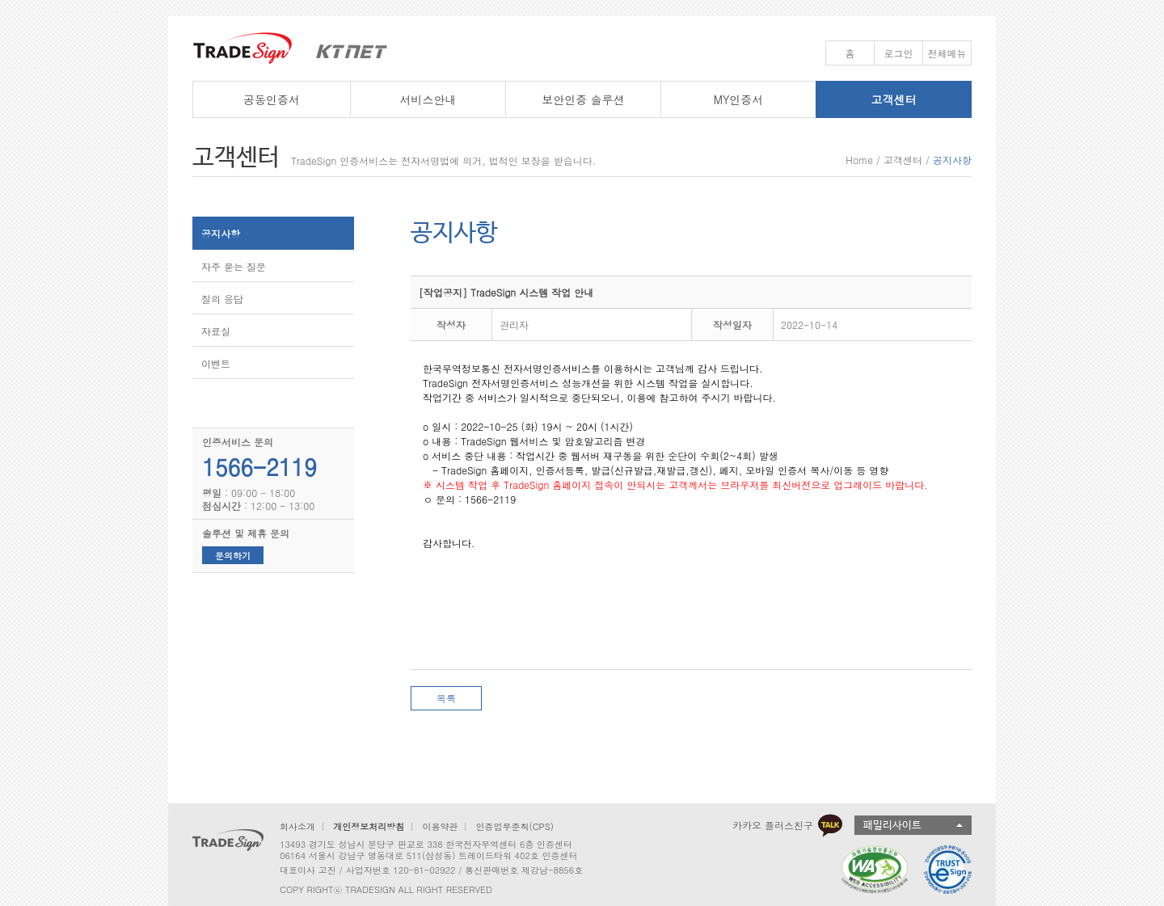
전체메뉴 (947, 53)
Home (859, 159)
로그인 (898, 53)
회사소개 (297, 826)
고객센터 (903, 159)
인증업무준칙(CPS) (515, 826)
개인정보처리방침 (368, 826)
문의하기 (233, 556)
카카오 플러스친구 (787, 825)
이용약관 (440, 826)
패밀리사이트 (892, 826)
